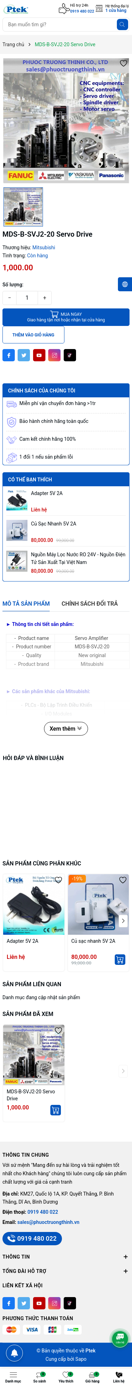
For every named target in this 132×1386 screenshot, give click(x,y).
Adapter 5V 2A (47, 493)
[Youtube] (39, 355)
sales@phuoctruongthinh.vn (48, 1222)
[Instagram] (54, 355)
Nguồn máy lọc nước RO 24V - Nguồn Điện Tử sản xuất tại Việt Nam (78, 558)
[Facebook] (8, 355)
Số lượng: (13, 284)
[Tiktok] (70, 355)
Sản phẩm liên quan (31, 984)
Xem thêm (66, 728)
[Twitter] (24, 355)
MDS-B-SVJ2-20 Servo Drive (31, 1095)
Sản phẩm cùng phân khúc (41, 863)
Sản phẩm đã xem (27, 1014)
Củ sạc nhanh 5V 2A (53, 524)
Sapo (81, 1359)
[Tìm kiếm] (122, 24)
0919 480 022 (82, 11)
